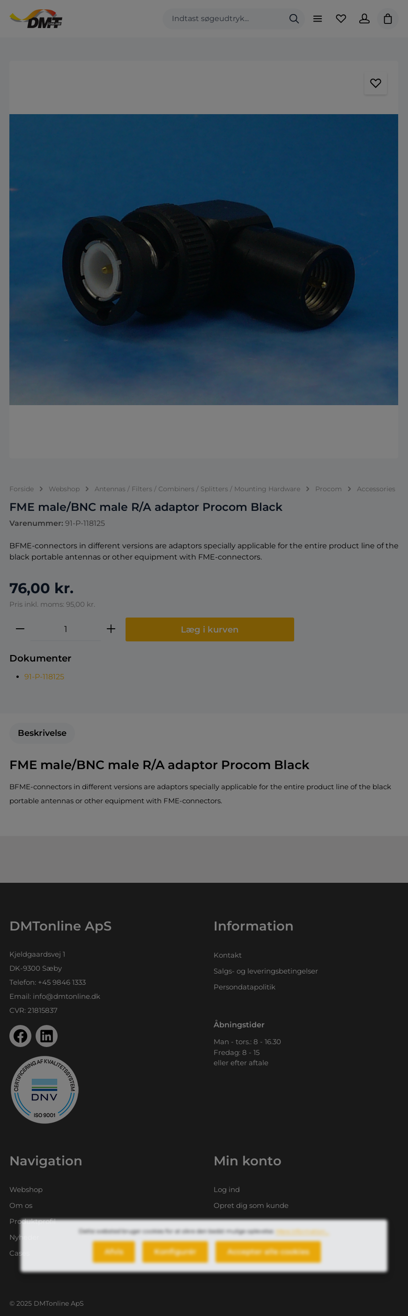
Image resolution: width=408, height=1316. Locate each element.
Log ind (227, 1189)
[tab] (42, 733)
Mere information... (302, 1238)
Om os (20, 1205)
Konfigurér (175, 1259)
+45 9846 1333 (62, 982)
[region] (204, 259)
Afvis (113, 1259)
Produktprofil (32, 1221)
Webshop (26, 1189)
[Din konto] (364, 18)
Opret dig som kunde (251, 1205)
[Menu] (317, 18)
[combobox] (223, 18)
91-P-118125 (44, 676)
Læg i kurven (210, 629)
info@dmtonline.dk (66, 996)
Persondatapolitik (244, 986)
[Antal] (65, 629)
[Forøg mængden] (111, 629)
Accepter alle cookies (268, 1259)
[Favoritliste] (341, 18)
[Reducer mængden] (20, 629)
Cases (19, 1253)
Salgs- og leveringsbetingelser (266, 971)
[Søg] (294, 18)
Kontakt (228, 955)
